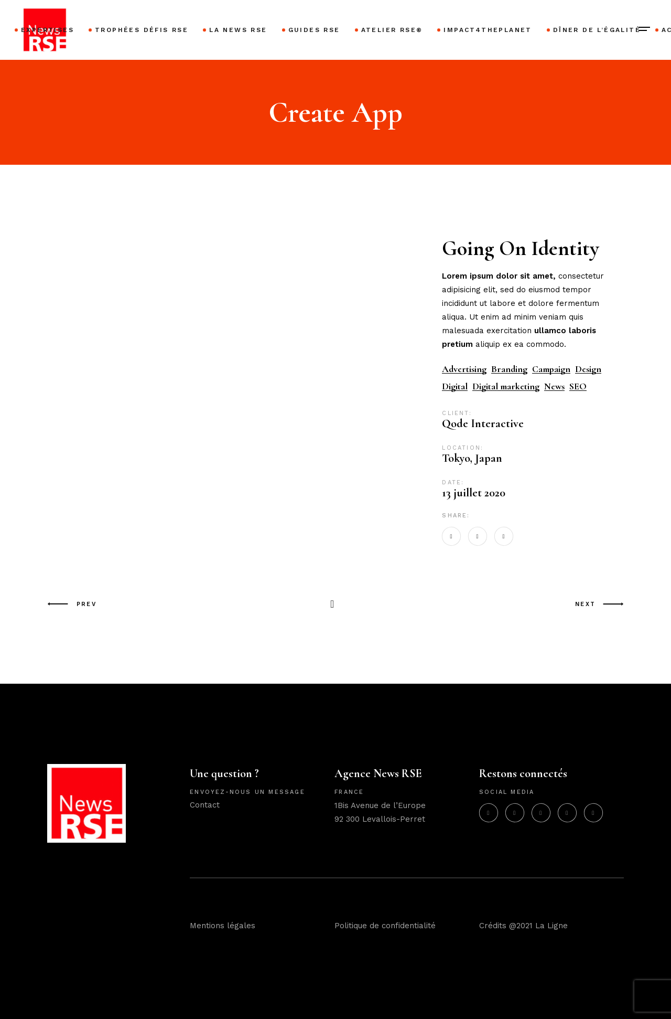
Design (588, 369)
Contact (205, 805)
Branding (509, 369)
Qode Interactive (483, 423)
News (554, 386)
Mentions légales (222, 925)
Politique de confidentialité (385, 925)
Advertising (464, 369)
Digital (455, 386)
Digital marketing (505, 386)
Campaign (551, 369)
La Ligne (551, 925)
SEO (578, 386)
